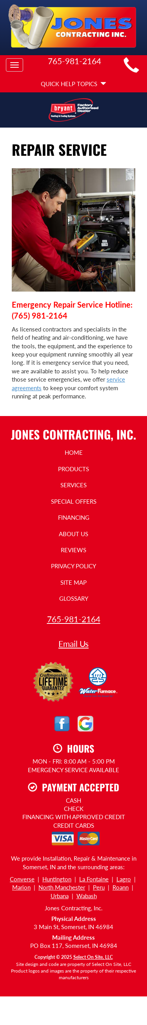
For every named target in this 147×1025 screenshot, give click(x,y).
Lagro (123, 879)
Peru (99, 887)
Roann (121, 887)
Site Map (73, 582)
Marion (21, 887)
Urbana (60, 895)
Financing (73, 517)
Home (74, 452)
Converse (22, 879)
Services (73, 484)
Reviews (73, 549)
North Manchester (61, 887)
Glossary (73, 598)
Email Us (73, 644)
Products (73, 468)
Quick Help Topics (73, 83)
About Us (73, 533)
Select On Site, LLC (93, 957)
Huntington (56, 879)
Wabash (86, 895)
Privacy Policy (73, 565)
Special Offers (73, 501)
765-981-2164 (73, 619)
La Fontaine (94, 879)
